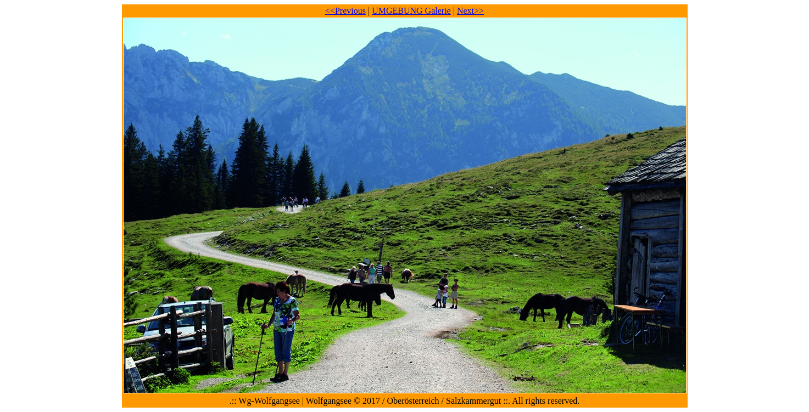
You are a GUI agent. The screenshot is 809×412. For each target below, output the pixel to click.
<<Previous (345, 10)
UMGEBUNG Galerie (411, 10)
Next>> (470, 10)
